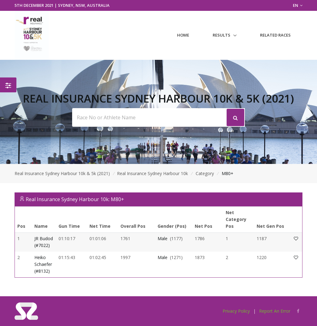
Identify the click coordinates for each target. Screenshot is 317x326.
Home (183, 35)
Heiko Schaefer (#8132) (43, 264)
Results (221, 35)
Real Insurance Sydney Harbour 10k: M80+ (75, 199)
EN (297, 5)
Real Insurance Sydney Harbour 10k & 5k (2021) (62, 173)
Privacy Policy (236, 311)
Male (162, 238)
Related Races (275, 35)
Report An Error (274, 311)
